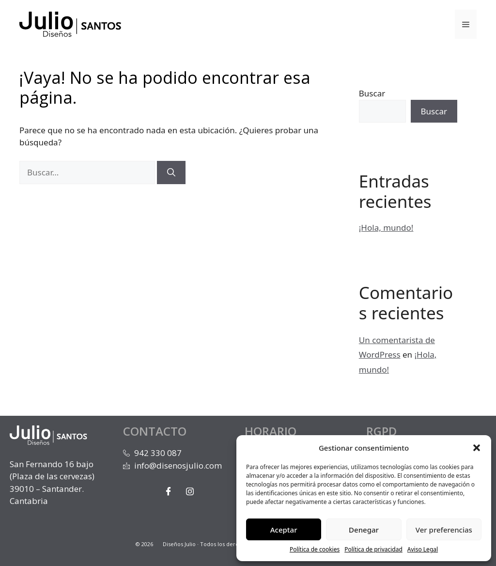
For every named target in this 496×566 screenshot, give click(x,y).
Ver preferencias (444, 530)
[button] (476, 448)
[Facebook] (168, 491)
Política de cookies (315, 549)
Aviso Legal (422, 549)
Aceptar (283, 530)
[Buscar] (171, 172)
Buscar (372, 93)
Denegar (364, 530)
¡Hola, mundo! (386, 227)
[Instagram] (190, 491)
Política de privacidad (373, 549)
